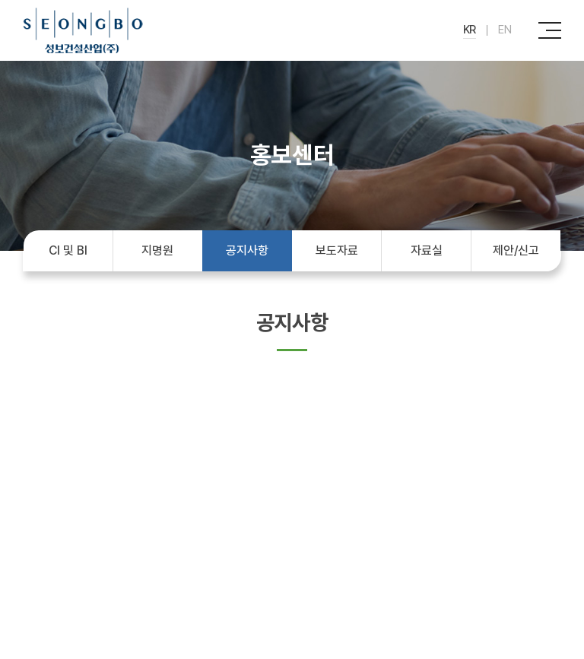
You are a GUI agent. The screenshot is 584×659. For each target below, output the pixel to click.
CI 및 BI (68, 250)
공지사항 (247, 250)
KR (470, 29)
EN (505, 29)
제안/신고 (516, 250)
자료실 (427, 250)
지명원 (157, 250)
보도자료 (336, 250)
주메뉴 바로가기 (0, 0)
